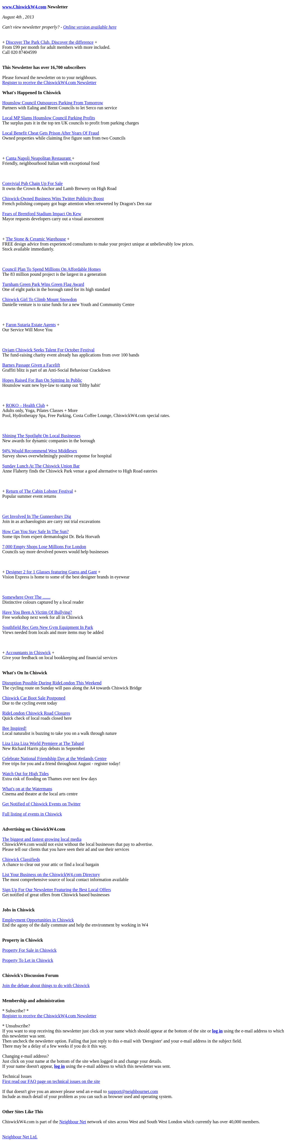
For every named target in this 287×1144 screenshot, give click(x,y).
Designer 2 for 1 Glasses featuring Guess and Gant (51, 571)
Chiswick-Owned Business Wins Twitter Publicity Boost (53, 198)
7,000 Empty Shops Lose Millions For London (44, 546)
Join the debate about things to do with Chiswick (46, 985)
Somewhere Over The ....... (26, 597)
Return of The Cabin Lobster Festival (39, 491)
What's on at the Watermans (27, 788)
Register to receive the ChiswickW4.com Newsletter (49, 82)
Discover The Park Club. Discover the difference (50, 42)
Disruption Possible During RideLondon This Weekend (51, 682)
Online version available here (89, 27)
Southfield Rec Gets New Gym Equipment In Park (47, 627)
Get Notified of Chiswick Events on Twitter (41, 804)
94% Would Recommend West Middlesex (39, 450)
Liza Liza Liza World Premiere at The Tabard (43, 743)
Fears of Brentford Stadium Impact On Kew (41, 213)
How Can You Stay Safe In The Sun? (35, 531)
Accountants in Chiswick (28, 652)
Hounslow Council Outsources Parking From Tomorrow (52, 102)
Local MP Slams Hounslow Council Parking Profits (48, 117)
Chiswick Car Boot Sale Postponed (33, 698)
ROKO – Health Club (25, 405)
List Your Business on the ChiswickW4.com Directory (51, 874)
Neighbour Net (72, 1121)
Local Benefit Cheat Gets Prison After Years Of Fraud (50, 133)
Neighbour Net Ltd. (20, 1136)
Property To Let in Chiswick (27, 960)
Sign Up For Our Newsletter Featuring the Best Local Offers (56, 889)
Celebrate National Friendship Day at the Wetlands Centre (54, 758)
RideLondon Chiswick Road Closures (36, 713)
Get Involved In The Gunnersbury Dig (36, 516)
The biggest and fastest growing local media (42, 839)
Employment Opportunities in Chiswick (38, 920)
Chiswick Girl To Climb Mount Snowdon (39, 299)
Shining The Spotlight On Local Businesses (41, 435)
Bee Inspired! (14, 728)
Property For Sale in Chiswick (29, 950)
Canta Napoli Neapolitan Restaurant (39, 158)
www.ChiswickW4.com (24, 6)
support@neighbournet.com (133, 1091)
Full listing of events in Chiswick (32, 814)
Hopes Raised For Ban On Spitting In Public (42, 380)
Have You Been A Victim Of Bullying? (37, 612)
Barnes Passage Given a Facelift (31, 365)
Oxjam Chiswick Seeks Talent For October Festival (48, 350)
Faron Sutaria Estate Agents (31, 324)
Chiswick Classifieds (21, 859)
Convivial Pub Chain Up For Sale (32, 183)
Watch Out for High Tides (25, 773)
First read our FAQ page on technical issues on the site (51, 1081)
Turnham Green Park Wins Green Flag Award (43, 284)
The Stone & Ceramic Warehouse (36, 239)
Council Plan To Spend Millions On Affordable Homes (51, 269)
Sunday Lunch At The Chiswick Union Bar (41, 466)
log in (217, 1031)
